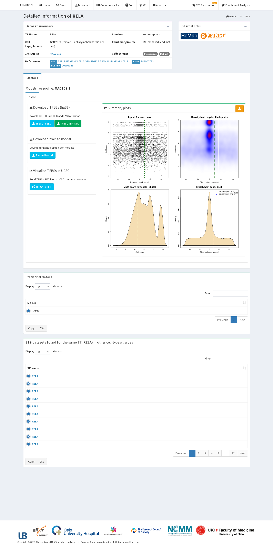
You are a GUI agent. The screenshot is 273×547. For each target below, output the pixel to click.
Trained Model (42, 155)
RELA (30, 380)
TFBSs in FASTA (68, 123)
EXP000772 (147, 61)
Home (231, 16)
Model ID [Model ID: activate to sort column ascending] (82, 303)
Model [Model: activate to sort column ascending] (31, 303)
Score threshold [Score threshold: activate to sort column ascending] (170, 303)
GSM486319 (121, 61)
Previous (222, 320)
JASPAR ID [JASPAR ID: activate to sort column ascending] (235, 370)
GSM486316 (77, 61)
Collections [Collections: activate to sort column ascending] (169, 372)
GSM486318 (107, 61)
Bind (26, 5)
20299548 (67, 65)
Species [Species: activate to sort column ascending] (193, 372)
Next (242, 320)
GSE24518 (214, 380)
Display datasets (44, 286)
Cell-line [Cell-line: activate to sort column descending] (49, 372)
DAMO (32, 97)
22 (233, 499)
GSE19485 (64, 61)
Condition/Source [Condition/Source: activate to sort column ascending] (101, 372)
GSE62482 (214, 474)
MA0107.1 (55, 53)
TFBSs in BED (41, 123)
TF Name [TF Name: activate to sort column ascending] (31, 370)
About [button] (159, 5)
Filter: (226, 294)
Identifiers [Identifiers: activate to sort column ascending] (215, 372)
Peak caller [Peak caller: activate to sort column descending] (55, 303)
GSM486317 (92, 61)
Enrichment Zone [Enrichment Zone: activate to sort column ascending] (112, 303)
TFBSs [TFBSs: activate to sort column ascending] (143, 303)
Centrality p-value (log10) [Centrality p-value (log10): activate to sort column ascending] (214, 303)
